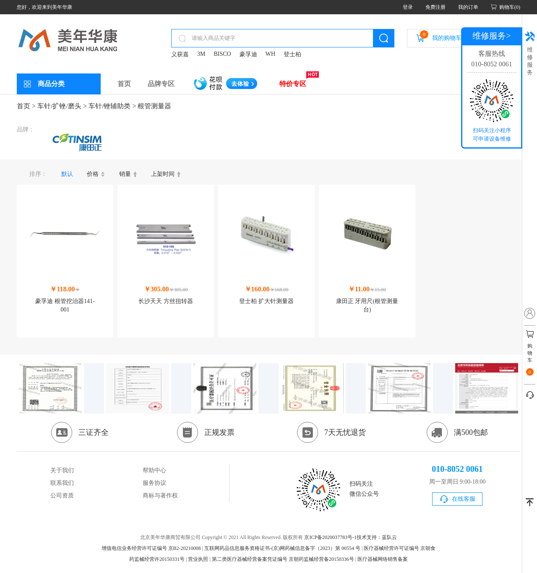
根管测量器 (154, 106)
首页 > (26, 106)
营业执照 (198, 559)
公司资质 (62, 495)
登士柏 (292, 54)
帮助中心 (154, 470)
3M (201, 54)
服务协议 (154, 483)
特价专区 (292, 83)
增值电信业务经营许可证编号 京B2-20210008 (151, 548)
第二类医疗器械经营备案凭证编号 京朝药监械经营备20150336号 (283, 559)
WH (270, 54)
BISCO (222, 54)
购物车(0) (509, 7)
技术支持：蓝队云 (377, 537)
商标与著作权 (160, 495)
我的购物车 (440, 35)
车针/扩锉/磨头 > (62, 106)
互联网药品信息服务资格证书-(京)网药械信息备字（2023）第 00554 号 (282, 548)
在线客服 (463, 499)
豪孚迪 (248, 54)
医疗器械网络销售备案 (382, 559)
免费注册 (435, 7)
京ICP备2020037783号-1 (330, 537)
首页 (124, 83)
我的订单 (468, 7)
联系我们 (62, 483)
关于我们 (62, 470)
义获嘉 (180, 54)
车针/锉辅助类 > (112, 106)
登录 (408, 7)
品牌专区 (161, 83)
